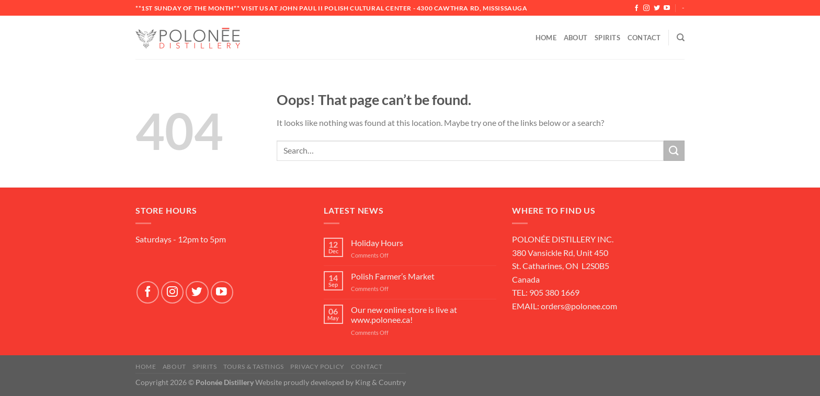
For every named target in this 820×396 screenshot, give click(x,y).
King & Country (380, 382)
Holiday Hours (377, 243)
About (575, 37)
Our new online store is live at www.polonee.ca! (404, 314)
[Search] (681, 38)
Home (546, 37)
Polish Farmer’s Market (393, 276)
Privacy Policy (317, 366)
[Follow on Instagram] (646, 8)
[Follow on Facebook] (636, 8)
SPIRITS (204, 366)
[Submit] (674, 151)
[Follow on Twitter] (657, 8)
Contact (644, 37)
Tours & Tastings (253, 366)
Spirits (607, 37)
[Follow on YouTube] (667, 8)
